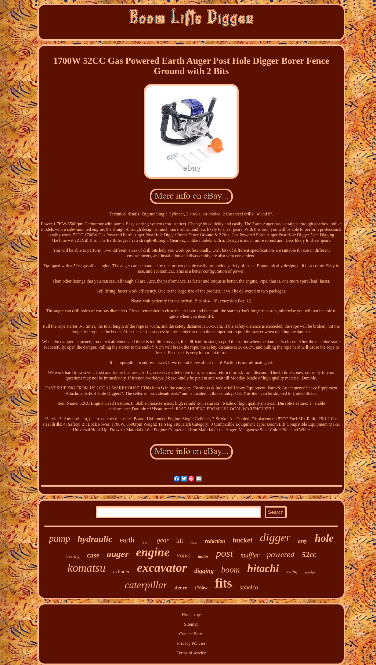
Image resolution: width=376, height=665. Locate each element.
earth (127, 540)
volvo (184, 555)
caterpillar (146, 584)
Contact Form (191, 633)
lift (179, 541)
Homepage (191, 614)
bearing (73, 556)
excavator (162, 567)
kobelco (248, 587)
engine (153, 552)
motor (203, 556)
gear (163, 540)
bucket (242, 540)
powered (280, 554)
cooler (310, 572)
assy (302, 541)
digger (275, 537)
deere (180, 587)
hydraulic (94, 539)
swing (291, 571)
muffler (250, 555)
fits (223, 583)
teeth (145, 542)
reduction (215, 541)
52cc (309, 554)
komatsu (86, 568)
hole (324, 538)
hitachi (263, 568)
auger (117, 554)
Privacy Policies (191, 643)
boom (230, 569)
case (93, 555)
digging (204, 570)
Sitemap (191, 624)
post (224, 553)
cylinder (121, 571)
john (194, 542)
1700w (201, 587)
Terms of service (191, 652)
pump (59, 538)
